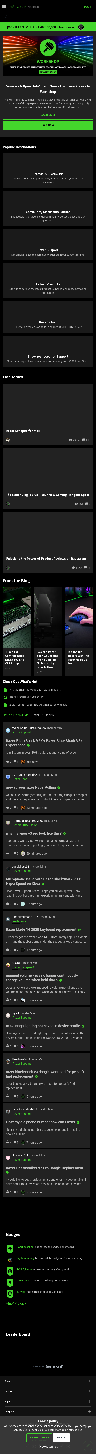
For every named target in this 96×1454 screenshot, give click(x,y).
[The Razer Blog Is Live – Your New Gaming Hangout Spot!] (48, 478)
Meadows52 (20, 1059)
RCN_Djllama (24, 1269)
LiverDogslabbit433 (24, 1109)
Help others (44, 715)
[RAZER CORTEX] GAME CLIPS (26, 697)
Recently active (15, 715)
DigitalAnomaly (25, 1258)
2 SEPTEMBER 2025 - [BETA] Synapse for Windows (38, 704)
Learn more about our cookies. (65, 1430)
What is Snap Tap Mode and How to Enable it (35, 689)
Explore (48, 1391)
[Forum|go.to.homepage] (24, 7)
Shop (48, 1381)
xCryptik (21, 1291)
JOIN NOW (48, 125)
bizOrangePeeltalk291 (26, 775)
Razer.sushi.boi (25, 1247)
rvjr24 (15, 1013)
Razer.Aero (23, 1280)
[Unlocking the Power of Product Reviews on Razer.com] (48, 542)
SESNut (17, 963)
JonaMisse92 (20, 866)
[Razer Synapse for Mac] (48, 414)
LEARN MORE (48, 115)
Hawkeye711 (20, 1155)
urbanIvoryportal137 (25, 917)
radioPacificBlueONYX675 (29, 728)
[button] (48, 1446)
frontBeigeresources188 (27, 821)
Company (48, 1411)
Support (48, 1401)
